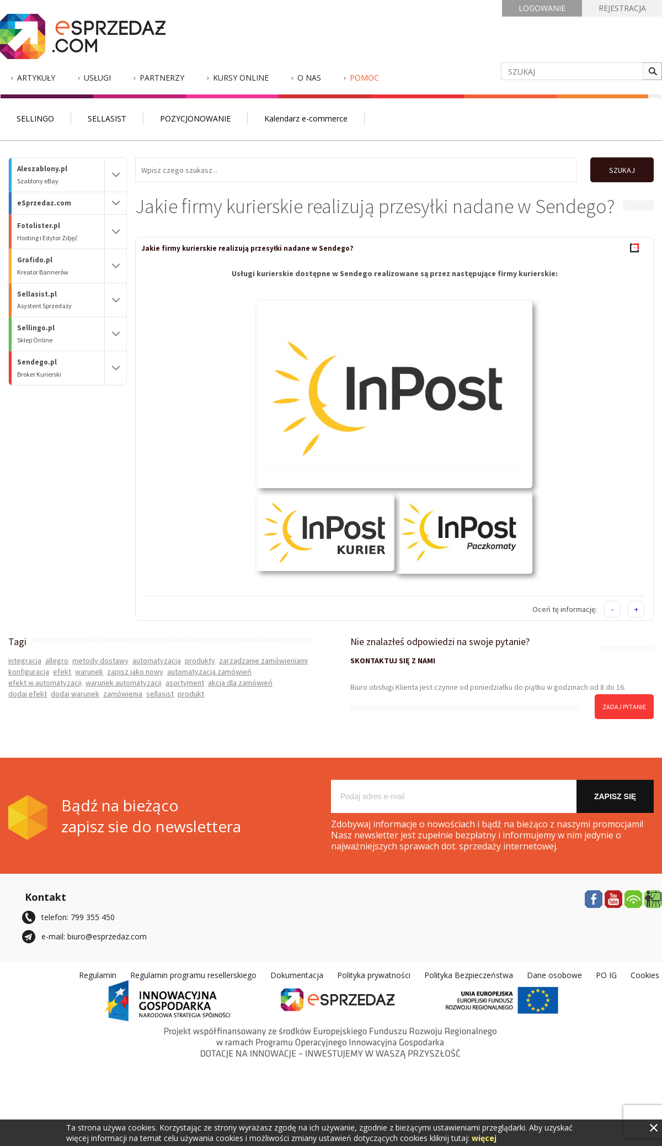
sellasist (160, 694)
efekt (62, 672)
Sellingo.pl (60, 334)
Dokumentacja (296, 975)
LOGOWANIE (542, 8)
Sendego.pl (60, 368)
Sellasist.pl (60, 300)
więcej (484, 1138)
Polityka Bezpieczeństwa (468, 975)
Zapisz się (615, 796)
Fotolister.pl (60, 231)
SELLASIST (107, 118)
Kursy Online (241, 77)
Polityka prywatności (373, 975)
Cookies (645, 975)
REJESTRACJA (622, 8)
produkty (200, 661)
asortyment (185, 683)
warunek (89, 672)
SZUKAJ (622, 170)
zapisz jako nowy (135, 672)
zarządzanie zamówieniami (263, 661)
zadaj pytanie (624, 707)
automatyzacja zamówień (209, 672)
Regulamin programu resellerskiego (193, 975)
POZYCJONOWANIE (195, 118)
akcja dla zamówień (240, 683)
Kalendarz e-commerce (306, 118)
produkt (191, 694)
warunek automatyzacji (124, 683)
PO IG (606, 975)
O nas (309, 77)
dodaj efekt (27, 694)
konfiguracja (28, 672)
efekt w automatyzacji (45, 683)
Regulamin (97, 975)
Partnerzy (162, 77)
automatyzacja (156, 661)
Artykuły (36, 77)
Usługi (97, 77)
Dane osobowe (554, 975)
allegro (56, 661)
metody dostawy (100, 661)
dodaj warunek (75, 694)
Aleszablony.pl (60, 175)
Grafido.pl (60, 266)
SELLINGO (35, 118)
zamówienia (122, 694)
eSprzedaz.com (44, 203)
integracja (24, 661)
